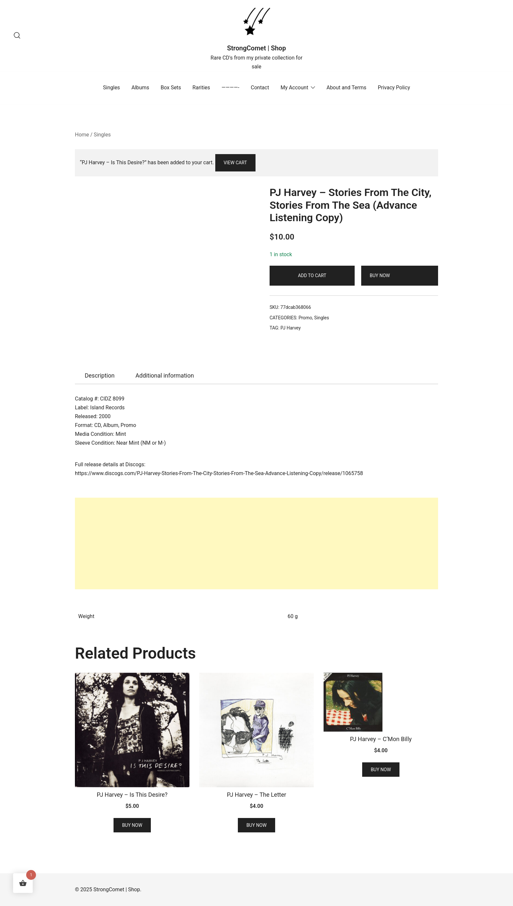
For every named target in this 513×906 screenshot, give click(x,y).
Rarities (201, 87)
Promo (305, 317)
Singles (111, 87)
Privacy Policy (394, 87)
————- (230, 87)
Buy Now (380, 275)
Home (82, 135)
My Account (294, 87)
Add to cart (312, 275)
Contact (260, 87)
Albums (140, 87)
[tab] (99, 375)
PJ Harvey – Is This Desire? (132, 794)
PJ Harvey (290, 327)
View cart (235, 162)
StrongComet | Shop (256, 48)
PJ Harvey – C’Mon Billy (381, 739)
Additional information (164, 375)
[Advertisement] (256, 543)
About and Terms (346, 87)
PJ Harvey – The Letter (256, 794)
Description (100, 375)
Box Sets (171, 87)
